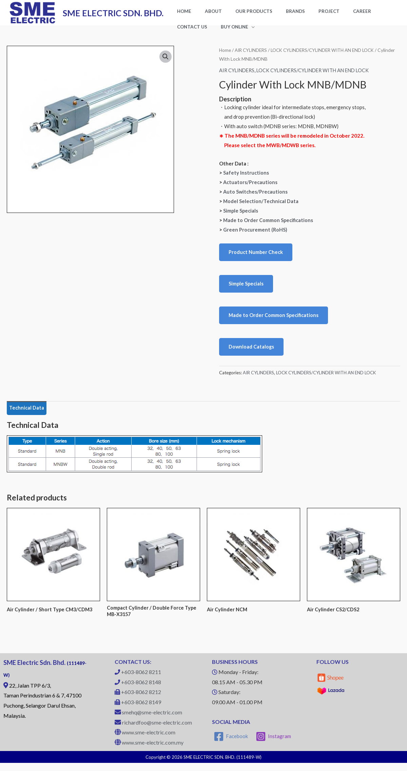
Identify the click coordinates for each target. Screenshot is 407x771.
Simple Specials (241, 216)
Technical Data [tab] (27, 415)
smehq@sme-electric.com (152, 720)
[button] (165, 63)
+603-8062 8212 (141, 700)
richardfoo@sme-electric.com (157, 730)
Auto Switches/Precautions (256, 197)
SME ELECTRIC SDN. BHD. (113, 16)
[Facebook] (231, 744)
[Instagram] (274, 744)
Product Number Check (256, 258)
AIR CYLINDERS (252, 56)
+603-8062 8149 (141, 710)
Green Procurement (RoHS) (255, 235)
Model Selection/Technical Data (261, 206)
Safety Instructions (246, 178)
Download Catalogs (252, 354)
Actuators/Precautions (250, 188)
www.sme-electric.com (148, 740)
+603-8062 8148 (141, 690)
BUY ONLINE (187, 32)
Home (225, 56)
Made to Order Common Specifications (269, 225)
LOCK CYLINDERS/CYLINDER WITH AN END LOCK (317, 76)
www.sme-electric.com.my (152, 751)
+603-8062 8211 (141, 680)
